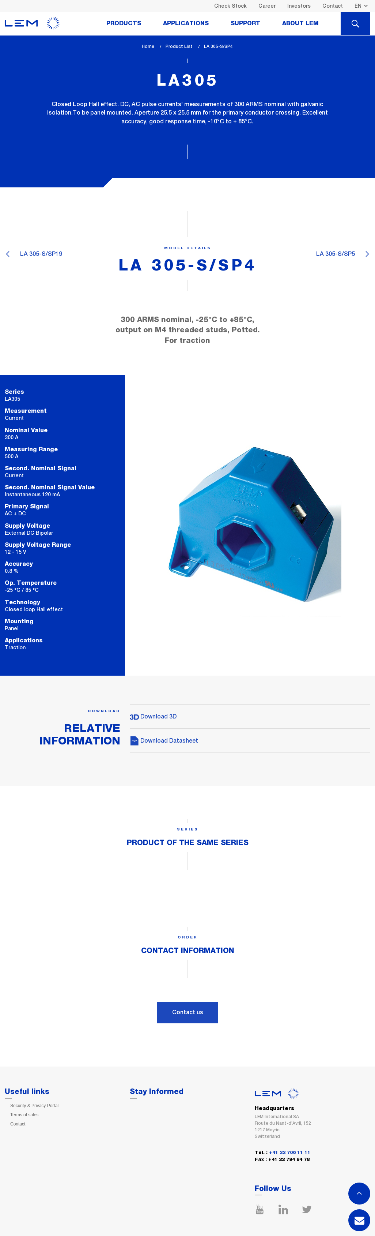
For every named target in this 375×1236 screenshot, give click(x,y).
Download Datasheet (164, 740)
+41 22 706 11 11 (289, 1152)
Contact (332, 6)
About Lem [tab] (300, 23)
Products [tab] (123, 23)
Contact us (187, 1012)
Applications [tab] (186, 23)
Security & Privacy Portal (34, 1106)
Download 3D (153, 716)
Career (267, 6)
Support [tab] (245, 23)
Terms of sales (24, 1115)
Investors (299, 6)
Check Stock (230, 6)
